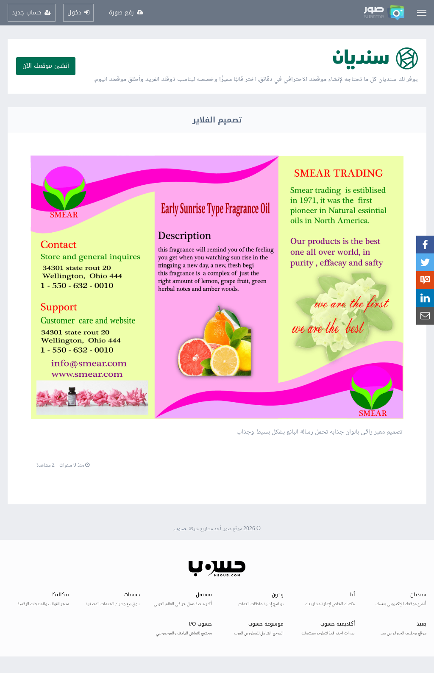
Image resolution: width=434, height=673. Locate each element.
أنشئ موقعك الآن (45, 66)
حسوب (180, 529)
